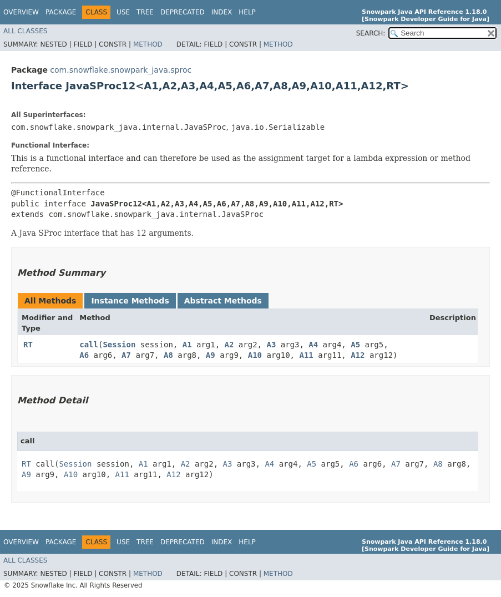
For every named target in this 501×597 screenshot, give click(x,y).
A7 (126, 355)
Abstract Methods (223, 300)
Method (148, 44)
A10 (255, 355)
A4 (313, 344)
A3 (271, 344)
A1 (187, 344)
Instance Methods (130, 300)
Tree (145, 12)
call (88, 344)
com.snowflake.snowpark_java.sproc (120, 69)
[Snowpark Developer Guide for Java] (425, 19)
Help (247, 12)
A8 (168, 355)
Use (123, 12)
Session (119, 344)
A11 (306, 355)
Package (60, 12)
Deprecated (182, 12)
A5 (355, 344)
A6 (84, 355)
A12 (358, 355)
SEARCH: (371, 33)
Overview (21, 12)
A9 (210, 355)
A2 (229, 344)
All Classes (25, 31)
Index (221, 12)
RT (28, 344)
